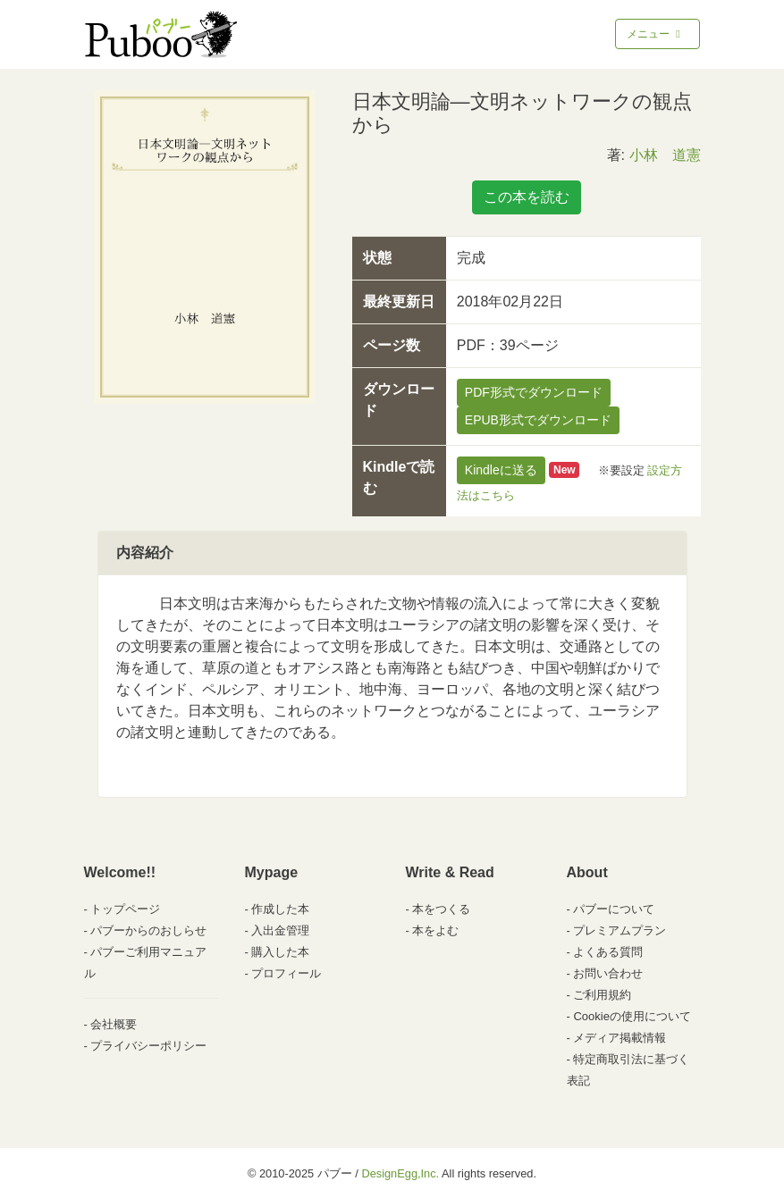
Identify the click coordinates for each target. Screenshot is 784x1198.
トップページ (125, 909)
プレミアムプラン (619, 930)
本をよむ (435, 930)
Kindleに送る (501, 470)
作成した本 (280, 909)
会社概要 (113, 1024)
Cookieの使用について (631, 1016)
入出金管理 (280, 930)
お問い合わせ (608, 973)
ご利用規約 (602, 994)
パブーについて (613, 909)
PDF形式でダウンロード (534, 392)
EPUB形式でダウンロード (538, 420)
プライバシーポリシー (148, 1045)
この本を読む (526, 197)
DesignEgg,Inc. (400, 1173)
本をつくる (441, 909)
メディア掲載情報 (619, 1037)
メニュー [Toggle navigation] (655, 34)
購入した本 (280, 952)
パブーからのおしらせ (148, 930)
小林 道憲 (665, 155)
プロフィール (286, 973)
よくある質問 (608, 952)
